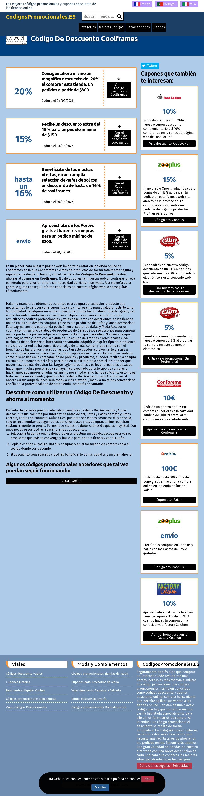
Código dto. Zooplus (169, 220)
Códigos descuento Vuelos (24, 673)
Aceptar (100, 787)
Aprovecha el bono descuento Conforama (169, 430)
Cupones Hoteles (18, 682)
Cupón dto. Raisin (169, 500)
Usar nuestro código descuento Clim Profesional (169, 289)
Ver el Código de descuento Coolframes (119, 137)
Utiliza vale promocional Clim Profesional (169, 360)
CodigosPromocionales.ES (41, 16)
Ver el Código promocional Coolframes (119, 89)
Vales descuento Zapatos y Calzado (96, 690)
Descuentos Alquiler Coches (25, 690)
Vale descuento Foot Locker (169, 143)
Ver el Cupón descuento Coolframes (119, 188)
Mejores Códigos (111, 27)
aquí (148, 779)
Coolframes (71, 481)
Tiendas (159, 27)
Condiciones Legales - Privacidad (164, 766)
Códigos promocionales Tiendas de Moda (99, 673)
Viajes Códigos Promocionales (26, 707)
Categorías (88, 27)
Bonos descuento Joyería (89, 699)
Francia (142, 4)
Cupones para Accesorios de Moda (95, 682)
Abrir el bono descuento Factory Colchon (169, 636)
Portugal (166, 4)
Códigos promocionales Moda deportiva (98, 707)
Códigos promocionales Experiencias (31, 699)
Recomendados (138, 27)
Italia (189, 4)
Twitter (149, 66)
